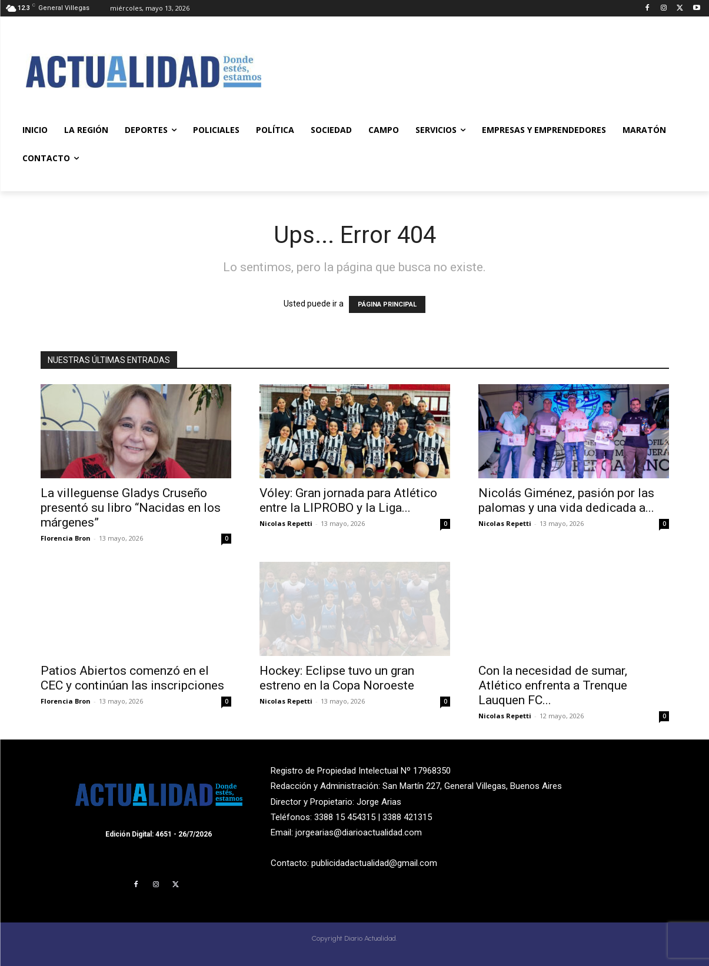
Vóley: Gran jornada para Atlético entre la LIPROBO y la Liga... (348, 500)
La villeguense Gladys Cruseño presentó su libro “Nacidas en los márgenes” (131, 507)
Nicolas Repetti (285, 523)
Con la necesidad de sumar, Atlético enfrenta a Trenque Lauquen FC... (552, 685)
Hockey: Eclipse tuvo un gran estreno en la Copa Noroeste (336, 678)
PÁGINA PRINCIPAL (387, 304)
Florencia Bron (66, 538)
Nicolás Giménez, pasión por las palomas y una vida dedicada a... (566, 500)
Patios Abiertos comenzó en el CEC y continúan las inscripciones (132, 678)
